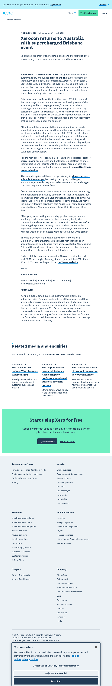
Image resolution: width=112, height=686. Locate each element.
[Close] (96, 647)
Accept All (56, 681)
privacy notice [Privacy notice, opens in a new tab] (30, 659)
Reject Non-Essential (56, 673)
